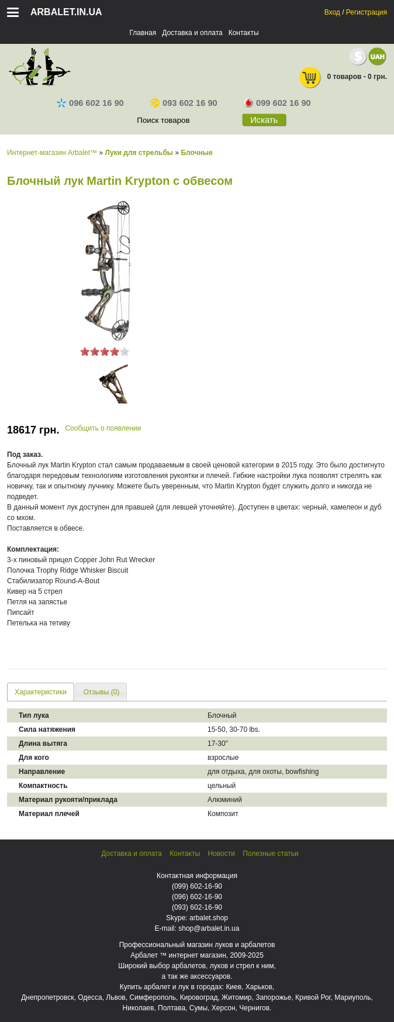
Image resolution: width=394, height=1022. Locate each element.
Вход (332, 12)
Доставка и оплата (192, 33)
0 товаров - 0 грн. (342, 77)
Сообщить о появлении (103, 428)
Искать (264, 120)
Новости (221, 853)
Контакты (244, 33)
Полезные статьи (270, 853)
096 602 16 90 (90, 103)
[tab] (40, 692)
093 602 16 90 (183, 103)
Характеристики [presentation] (41, 692)
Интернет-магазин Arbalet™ (52, 153)
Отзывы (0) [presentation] (101, 692)
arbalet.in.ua (66, 12)
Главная (142, 33)
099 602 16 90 (277, 103)
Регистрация (366, 12)
